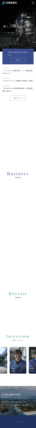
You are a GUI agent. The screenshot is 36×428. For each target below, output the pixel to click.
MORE (18, 60)
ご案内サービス (18, 98)
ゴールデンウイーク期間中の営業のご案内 (17, 81)
